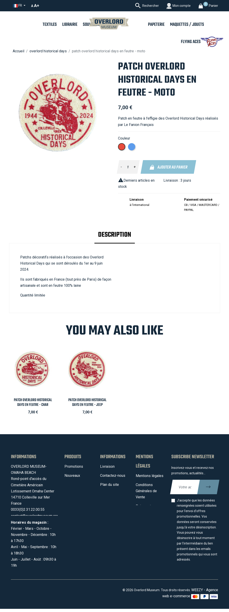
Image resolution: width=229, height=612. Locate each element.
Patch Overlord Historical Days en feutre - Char (33, 402)
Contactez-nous (112, 475)
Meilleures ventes (78, 491)
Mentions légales (149, 476)
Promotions (73, 466)
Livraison (107, 466)
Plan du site (109, 484)
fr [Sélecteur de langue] (18, 5)
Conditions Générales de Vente (146, 491)
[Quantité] (127, 167)
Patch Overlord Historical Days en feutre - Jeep (87, 402)
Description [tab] (114, 235)
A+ (36, 5)
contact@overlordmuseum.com (35, 516)
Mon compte (110, 494)
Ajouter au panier (168, 167)
